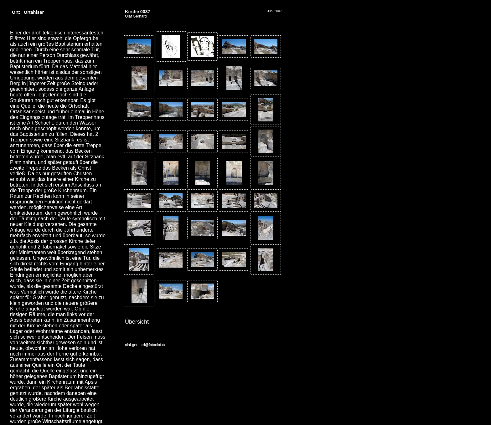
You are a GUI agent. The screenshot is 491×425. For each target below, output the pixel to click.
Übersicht (137, 322)
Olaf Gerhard (136, 16)
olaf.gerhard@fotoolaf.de (145, 345)
